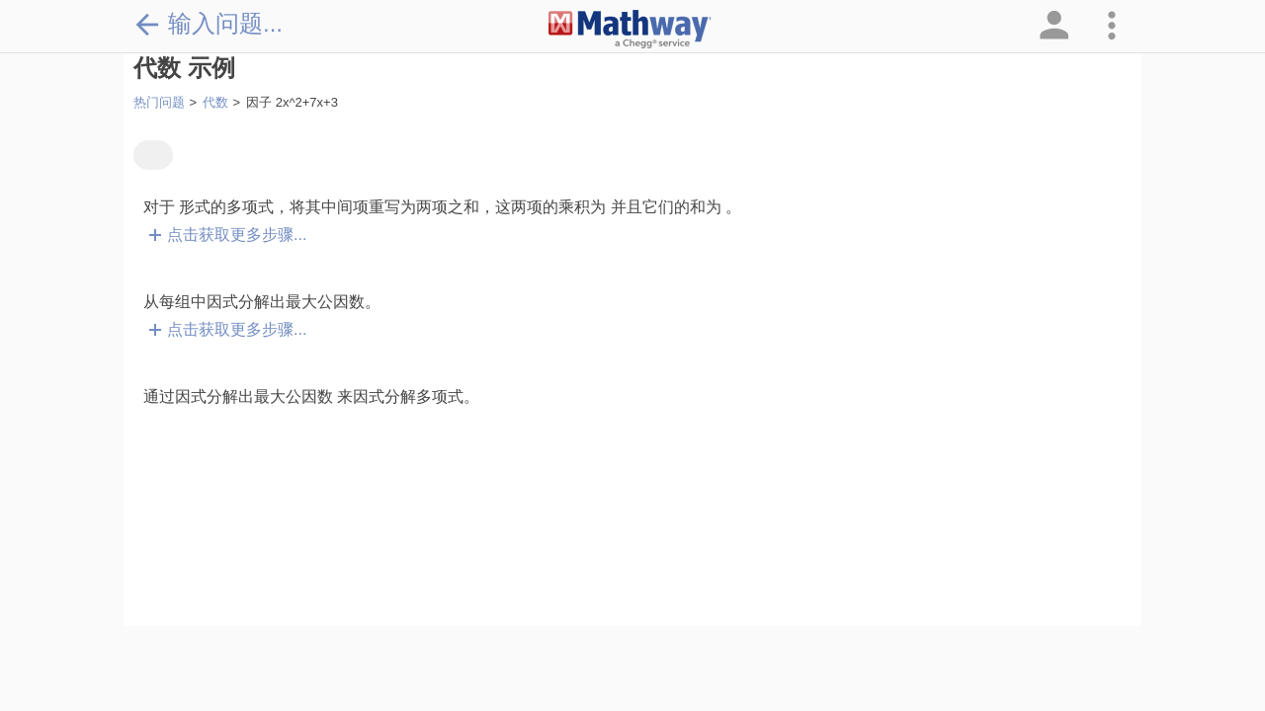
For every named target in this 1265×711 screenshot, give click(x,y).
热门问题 (159, 102)
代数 (215, 102)
